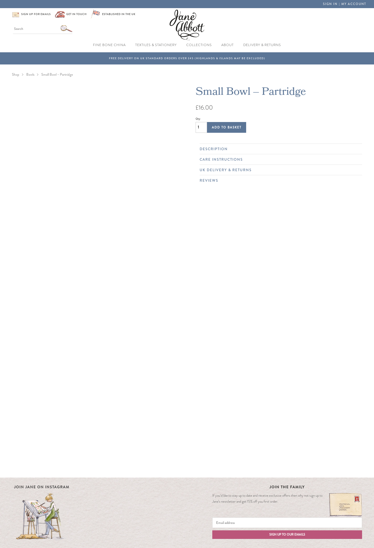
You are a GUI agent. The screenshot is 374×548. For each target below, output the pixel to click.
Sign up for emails (36, 14)
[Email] (287, 522)
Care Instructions (278, 159)
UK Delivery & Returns (278, 170)
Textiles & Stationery (156, 45)
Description (278, 149)
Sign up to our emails (287, 534)
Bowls (30, 74)
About (227, 45)
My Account (353, 4)
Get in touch (76, 14)
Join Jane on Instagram (41, 487)
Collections (199, 45)
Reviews (278, 180)
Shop (15, 74)
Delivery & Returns (262, 45)
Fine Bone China (109, 45)
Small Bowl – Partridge (57, 74)
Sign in (330, 4)
